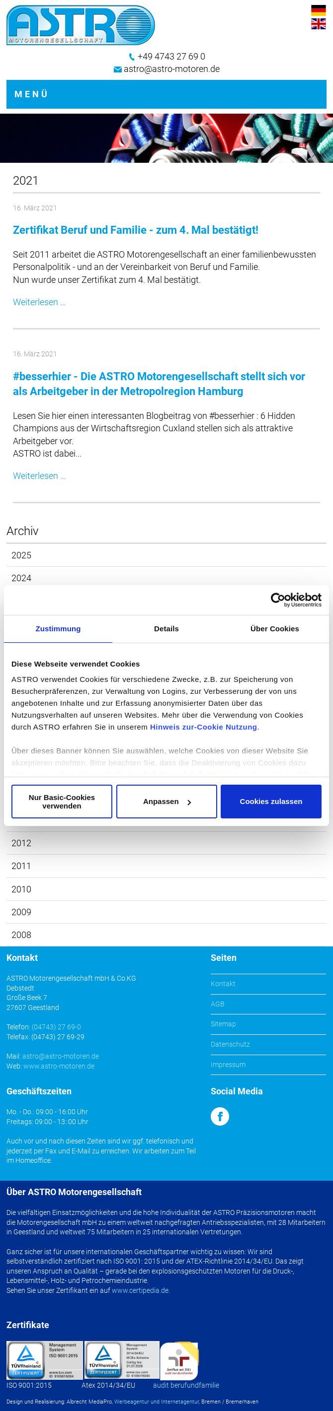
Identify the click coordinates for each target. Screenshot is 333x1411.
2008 (21, 935)
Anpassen (167, 801)
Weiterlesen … (39, 302)
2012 (21, 843)
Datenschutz (230, 1044)
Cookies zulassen (271, 801)
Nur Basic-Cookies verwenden (62, 801)
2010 (21, 889)
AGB (218, 1004)
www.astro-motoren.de (58, 1066)
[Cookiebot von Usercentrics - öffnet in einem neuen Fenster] (278, 600)
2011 (21, 866)
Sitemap (223, 1024)
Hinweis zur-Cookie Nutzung (203, 727)
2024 (21, 578)
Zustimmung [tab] (58, 628)
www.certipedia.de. (141, 1290)
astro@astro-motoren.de (172, 69)
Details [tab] (166, 628)
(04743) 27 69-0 (56, 1027)
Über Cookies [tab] (274, 628)
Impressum (228, 1065)
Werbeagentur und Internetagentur (156, 1402)
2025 (21, 555)
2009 (21, 912)
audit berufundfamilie (186, 1385)
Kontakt (223, 984)
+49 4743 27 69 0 (171, 56)
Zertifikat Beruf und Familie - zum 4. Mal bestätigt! (135, 230)
